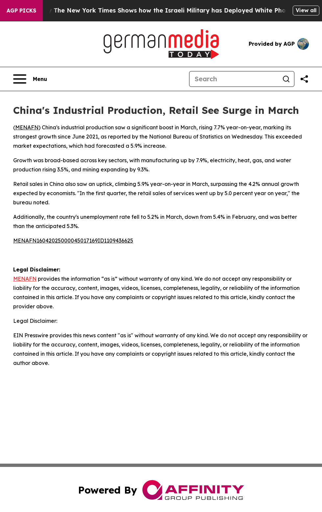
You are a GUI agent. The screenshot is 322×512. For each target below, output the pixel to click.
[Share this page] (304, 79)
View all (306, 10)
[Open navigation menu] (30, 79)
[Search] (233, 79)
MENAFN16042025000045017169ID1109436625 (73, 240)
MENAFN (26, 127)
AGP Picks (21, 10)
